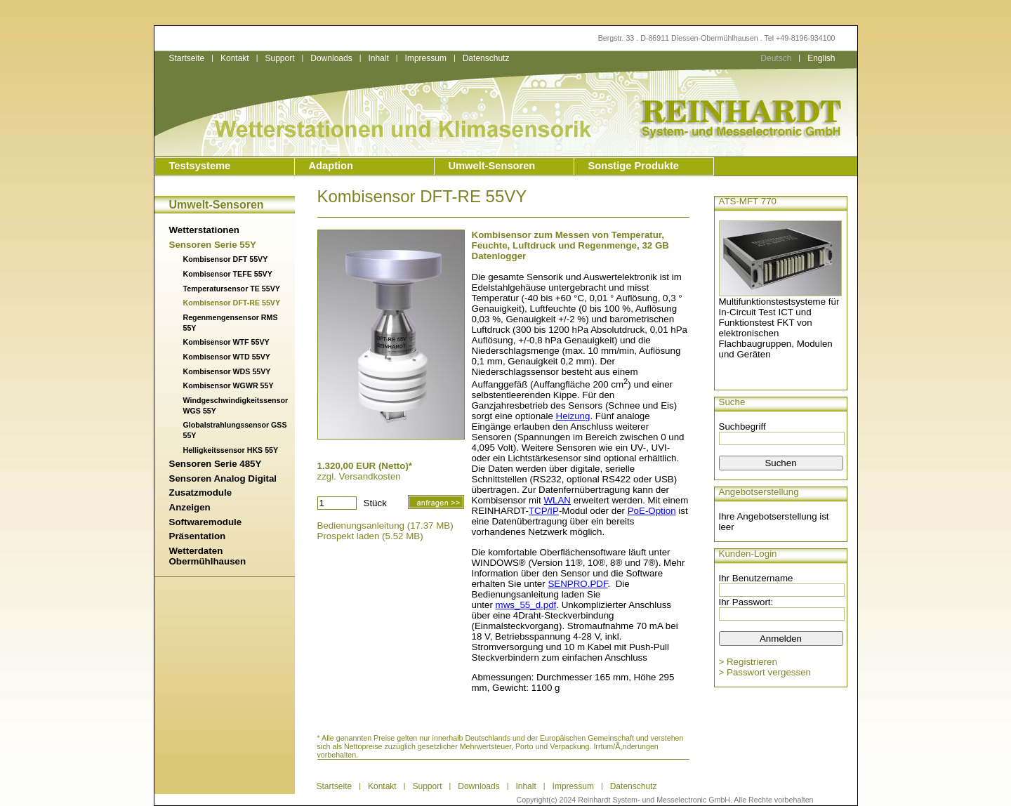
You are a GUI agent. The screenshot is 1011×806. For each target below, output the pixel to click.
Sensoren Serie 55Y (212, 244)
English (821, 58)
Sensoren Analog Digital (223, 478)
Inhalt (378, 58)
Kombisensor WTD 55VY (226, 356)
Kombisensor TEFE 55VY (227, 274)
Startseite (187, 58)
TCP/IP (544, 511)
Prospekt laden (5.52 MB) (370, 536)
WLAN (557, 500)
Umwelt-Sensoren (492, 165)
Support (279, 58)
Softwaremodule (205, 522)
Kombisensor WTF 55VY (226, 342)
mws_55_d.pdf (526, 605)
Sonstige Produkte (633, 165)
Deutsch (775, 58)
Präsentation (197, 536)
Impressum (426, 58)
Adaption (331, 165)
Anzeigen (190, 507)
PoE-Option (652, 511)
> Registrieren (748, 661)
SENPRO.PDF (577, 584)
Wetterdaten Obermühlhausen (207, 556)
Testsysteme (200, 165)
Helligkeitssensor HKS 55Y (231, 450)
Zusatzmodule (200, 492)
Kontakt (234, 58)
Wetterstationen (204, 230)
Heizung (573, 416)
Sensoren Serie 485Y (215, 463)
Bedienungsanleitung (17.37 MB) (385, 525)
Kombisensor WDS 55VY (227, 371)
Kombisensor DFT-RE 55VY (232, 302)
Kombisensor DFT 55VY (225, 259)
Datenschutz (486, 58)
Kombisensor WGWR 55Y (228, 385)
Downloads (331, 58)
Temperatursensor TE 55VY (231, 288)
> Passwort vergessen (765, 672)
